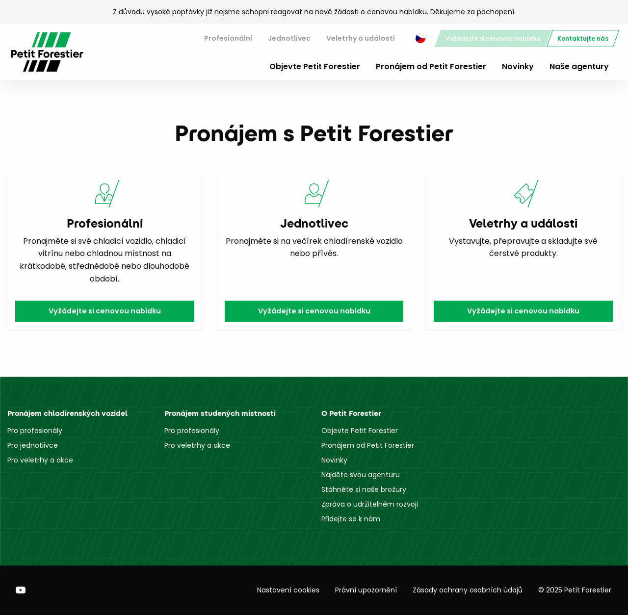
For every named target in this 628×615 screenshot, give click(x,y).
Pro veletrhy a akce (40, 460)
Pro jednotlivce (32, 445)
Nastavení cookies (288, 590)
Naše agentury (579, 66)
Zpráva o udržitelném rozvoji (369, 504)
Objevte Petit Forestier (314, 66)
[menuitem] (228, 38)
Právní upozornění (366, 590)
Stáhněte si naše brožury (363, 489)
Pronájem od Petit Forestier (431, 66)
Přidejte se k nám (350, 519)
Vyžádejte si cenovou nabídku (493, 38)
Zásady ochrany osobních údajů (468, 590)
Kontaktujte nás (582, 38)
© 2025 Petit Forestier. (575, 590)
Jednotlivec (289, 38)
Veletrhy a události (360, 38)
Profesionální (228, 38)
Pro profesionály (34, 431)
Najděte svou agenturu (360, 475)
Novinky (518, 66)
